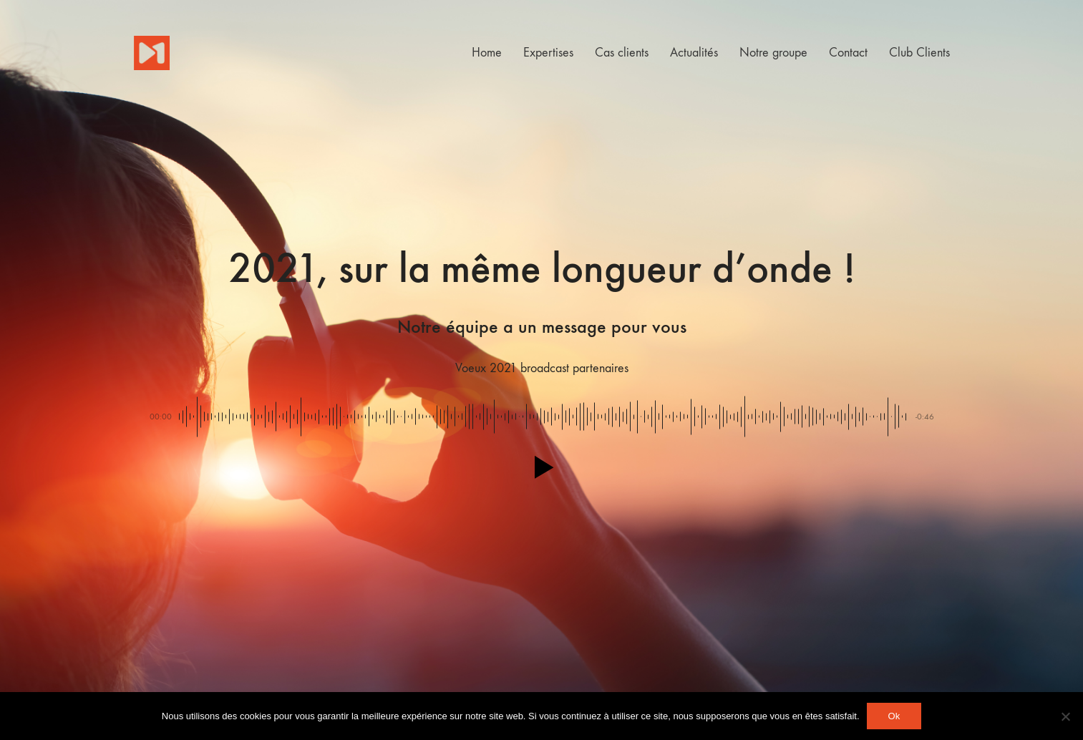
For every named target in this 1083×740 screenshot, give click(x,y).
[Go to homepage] (152, 53)
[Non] (1065, 716)
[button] (541, 467)
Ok (894, 716)
